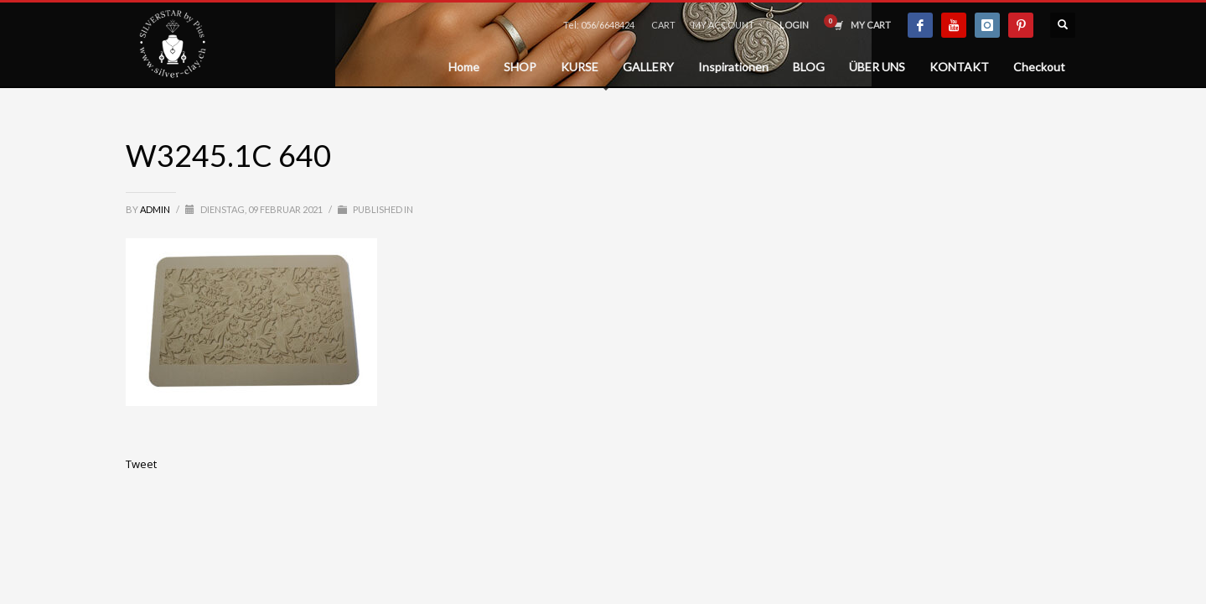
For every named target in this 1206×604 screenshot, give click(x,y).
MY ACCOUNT (723, 24)
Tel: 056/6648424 (598, 24)
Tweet (141, 463)
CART (663, 24)
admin (156, 209)
